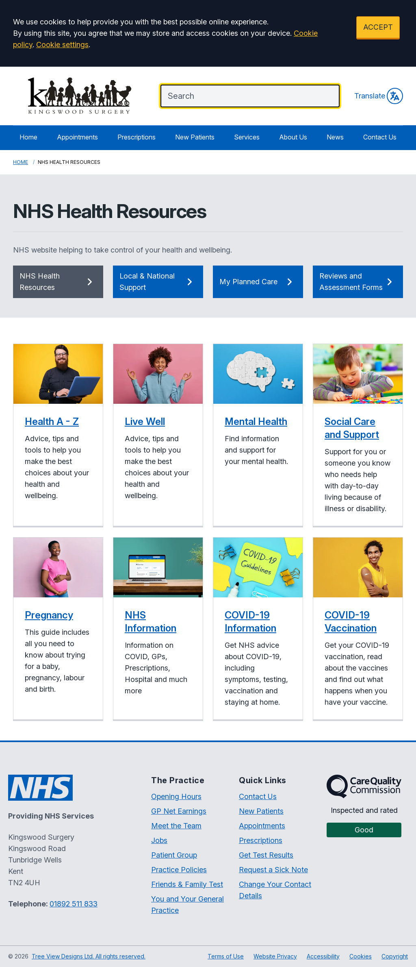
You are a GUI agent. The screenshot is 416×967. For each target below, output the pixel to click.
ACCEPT (378, 27)
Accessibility (323, 956)
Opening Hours (176, 796)
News (335, 137)
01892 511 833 (74, 903)
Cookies (360, 956)
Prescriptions (136, 137)
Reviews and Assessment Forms (357, 282)
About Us (293, 137)
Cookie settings (62, 44)
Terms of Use (226, 956)
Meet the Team (176, 825)
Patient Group (174, 855)
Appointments (77, 137)
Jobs (159, 840)
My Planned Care (258, 282)
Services (247, 137)
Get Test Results (266, 855)
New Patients (194, 137)
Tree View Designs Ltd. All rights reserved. (88, 956)
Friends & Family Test (187, 884)
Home (28, 137)
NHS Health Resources (58, 282)
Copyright (394, 956)
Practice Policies (179, 869)
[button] (58, 435)
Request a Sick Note (273, 869)
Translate (378, 96)
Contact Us (379, 137)
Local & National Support (158, 282)
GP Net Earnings (178, 811)
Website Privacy (275, 956)
